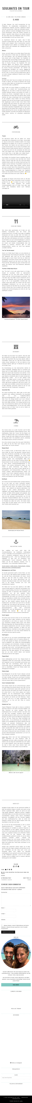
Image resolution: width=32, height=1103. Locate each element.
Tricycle (3, 873)
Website (3, 919)
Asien (3, 872)
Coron (27, 879)
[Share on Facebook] (7, 869)
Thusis (3, 875)
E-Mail (3, 913)
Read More (16, 985)
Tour (28, 872)
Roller (21, 872)
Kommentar (4, 892)
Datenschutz (16, 1098)
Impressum (24, 1097)
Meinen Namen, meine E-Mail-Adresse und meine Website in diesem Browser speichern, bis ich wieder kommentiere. (15, 927)
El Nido (6, 872)
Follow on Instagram (16, 1062)
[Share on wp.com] (11, 869)
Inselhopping (11, 872)
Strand (24, 872)
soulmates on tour (16, 8)
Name (3, 907)
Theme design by (16, 1101)
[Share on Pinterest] (9, 869)
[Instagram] (8, 1023)
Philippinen (18, 17)
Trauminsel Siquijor (6, 879)
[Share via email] (5, 869)
